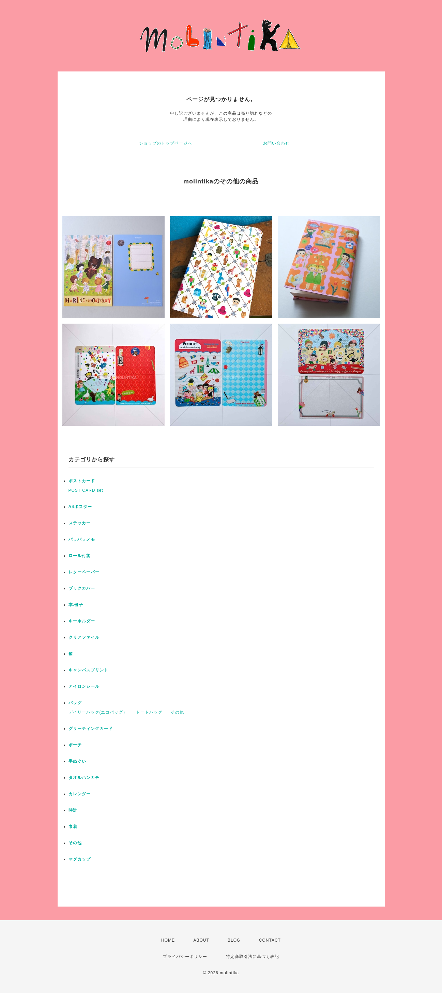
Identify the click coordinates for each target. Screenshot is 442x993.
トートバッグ (149, 712)
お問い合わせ (276, 143)
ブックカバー (81, 588)
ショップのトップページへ (165, 143)
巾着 (72, 826)
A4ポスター (80, 506)
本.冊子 (75, 604)
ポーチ (75, 745)
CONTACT (270, 940)
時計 (72, 810)
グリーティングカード (90, 728)
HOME (168, 940)
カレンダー (79, 794)
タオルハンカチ (84, 777)
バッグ (75, 702)
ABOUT (201, 940)
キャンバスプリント (88, 670)
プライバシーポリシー (185, 956)
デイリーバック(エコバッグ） (98, 712)
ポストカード (81, 480)
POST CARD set (85, 490)
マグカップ (79, 859)
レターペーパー (84, 572)
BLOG (234, 940)
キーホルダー (81, 621)
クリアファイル (84, 637)
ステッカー (79, 523)
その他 (177, 712)
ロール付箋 (79, 555)
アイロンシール (84, 686)
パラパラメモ (81, 539)
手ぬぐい (77, 761)
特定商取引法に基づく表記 (252, 956)
